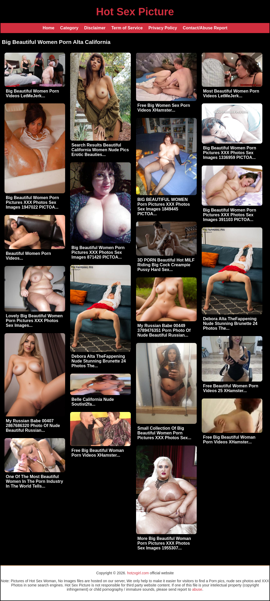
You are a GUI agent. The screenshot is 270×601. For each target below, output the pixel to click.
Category (69, 28)
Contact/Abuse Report (205, 28)
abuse (197, 589)
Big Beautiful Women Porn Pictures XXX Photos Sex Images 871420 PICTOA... (97, 252)
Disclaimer (94, 28)
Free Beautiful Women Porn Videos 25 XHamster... (230, 388)
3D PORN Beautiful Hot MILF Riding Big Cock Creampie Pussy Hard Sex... (166, 265)
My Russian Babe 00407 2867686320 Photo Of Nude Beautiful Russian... (33, 426)
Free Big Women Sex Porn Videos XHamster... (163, 107)
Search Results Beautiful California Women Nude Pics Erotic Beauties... (100, 150)
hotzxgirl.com (138, 573)
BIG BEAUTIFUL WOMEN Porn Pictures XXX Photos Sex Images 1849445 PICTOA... (163, 206)
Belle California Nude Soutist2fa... (92, 401)
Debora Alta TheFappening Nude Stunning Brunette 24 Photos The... (230, 323)
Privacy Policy (162, 28)
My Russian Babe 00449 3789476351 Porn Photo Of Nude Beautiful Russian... (164, 330)
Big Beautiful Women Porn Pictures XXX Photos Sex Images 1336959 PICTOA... (229, 153)
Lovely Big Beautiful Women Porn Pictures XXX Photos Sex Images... (34, 321)
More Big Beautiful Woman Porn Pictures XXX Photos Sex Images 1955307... (164, 543)
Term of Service (127, 28)
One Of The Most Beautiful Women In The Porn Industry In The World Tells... (34, 481)
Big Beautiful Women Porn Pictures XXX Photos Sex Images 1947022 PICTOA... (32, 202)
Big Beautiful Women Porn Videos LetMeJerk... (32, 93)
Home (48, 28)
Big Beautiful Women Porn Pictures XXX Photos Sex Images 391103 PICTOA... (229, 215)
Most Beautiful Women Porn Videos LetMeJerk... (231, 93)
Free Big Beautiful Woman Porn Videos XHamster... (229, 439)
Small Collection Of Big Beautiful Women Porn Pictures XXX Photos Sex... (164, 433)
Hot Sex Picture (135, 11)
